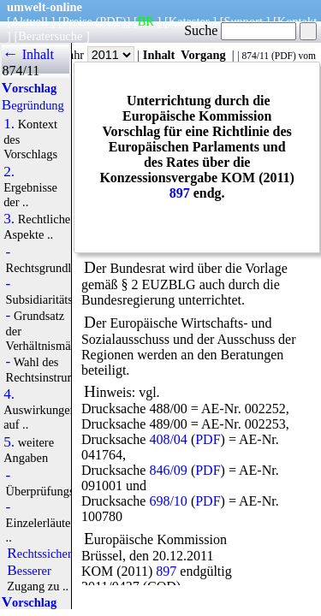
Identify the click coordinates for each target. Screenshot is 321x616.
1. (9, 124)
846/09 (168, 470)
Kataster (189, 21)
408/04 (168, 439)
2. (9, 172)
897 (179, 193)
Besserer (29, 571)
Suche (240, 30)
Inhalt (159, 55)
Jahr (98, 55)
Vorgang (203, 55)
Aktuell (29, 21)
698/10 (168, 501)
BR (146, 21)
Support (243, 21)
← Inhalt (28, 54)
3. (9, 219)
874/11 (255, 55)
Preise (77, 21)
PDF (284, 55)
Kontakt (297, 21)
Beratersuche (50, 36)
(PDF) (111, 21)
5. (9, 442)
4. (9, 394)
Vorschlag (29, 88)
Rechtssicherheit (48, 553)
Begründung (33, 105)
